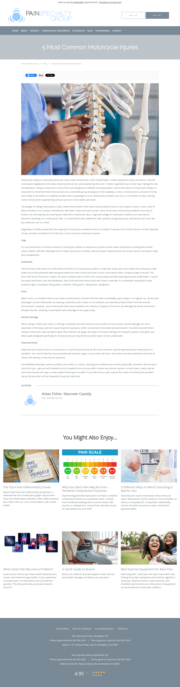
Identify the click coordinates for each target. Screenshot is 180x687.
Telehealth (78, 2)
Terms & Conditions (81, 628)
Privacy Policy (62, 628)
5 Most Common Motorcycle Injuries (66, 63)
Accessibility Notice (104, 628)
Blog (45, 63)
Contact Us (122, 628)
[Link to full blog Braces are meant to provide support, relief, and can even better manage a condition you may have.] (90, 551)
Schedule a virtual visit (110, 2)
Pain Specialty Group (30, 63)
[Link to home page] (36, 15)
